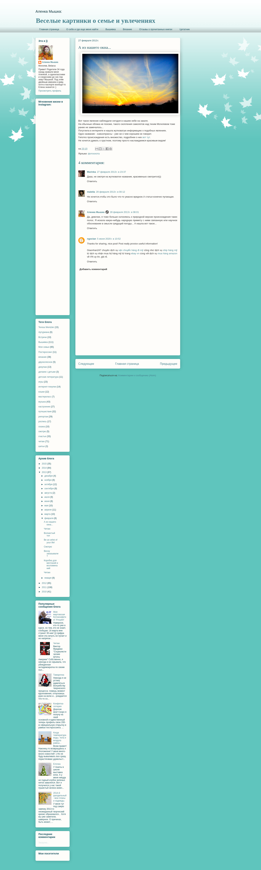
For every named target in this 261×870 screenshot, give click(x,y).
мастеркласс (44, 396)
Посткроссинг (45, 352)
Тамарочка (58, 675)
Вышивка (110, 29)
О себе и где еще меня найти (82, 29)
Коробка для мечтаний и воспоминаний (51, 564)
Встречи (42, 337)
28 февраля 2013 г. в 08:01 (124, 212)
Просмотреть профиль (49, 91)
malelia (91, 191)
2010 (44, 591)
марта (47, 514)
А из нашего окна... (50, 523)
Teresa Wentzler (46, 327)
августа (48, 493)
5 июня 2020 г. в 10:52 (109, 238)
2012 (44, 583)
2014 (44, 468)
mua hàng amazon (167, 253)
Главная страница (49, 29)
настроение (44, 406)
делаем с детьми (47, 372)
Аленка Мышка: (49, 11)
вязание (42, 357)
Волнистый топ (49, 534)
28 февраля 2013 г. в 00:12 (110, 191)
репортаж (43, 416)
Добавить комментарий (93, 269)
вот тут (146, 137)
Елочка (57, 764)
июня (47, 501)
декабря (48, 476)
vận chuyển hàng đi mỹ (131, 250)
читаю (41, 441)
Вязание (127, 29)
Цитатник (185, 29)
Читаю (47, 529)
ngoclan (91, 238)
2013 (44, 472)
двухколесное (45, 362)
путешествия (44, 411)
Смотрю (48, 546)
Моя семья (43, 347)
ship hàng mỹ (170, 250)
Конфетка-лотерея (58, 704)
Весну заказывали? (51, 554)
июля (47, 497)
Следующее (86, 363)
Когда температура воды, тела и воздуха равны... (59, 737)
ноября (48, 480)
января (48, 578)
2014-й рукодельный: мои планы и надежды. (60, 797)
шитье (41, 446)
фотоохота (94, 153)
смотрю (42, 431)
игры (40, 382)
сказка (41, 426)
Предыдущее (168, 363)
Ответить (92, 181)
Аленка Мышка (95, 212)
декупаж (42, 367)
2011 (44, 587)
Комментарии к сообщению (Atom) (137, 375)
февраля (49, 518)
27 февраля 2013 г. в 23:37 (111, 172)
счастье (42, 436)
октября (48, 484)
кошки (41, 392)
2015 (44, 463)
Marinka (91, 172)
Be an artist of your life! (50, 541)
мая (46, 505)
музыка (42, 401)
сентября (49, 488)
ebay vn (135, 253)
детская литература (48, 377)
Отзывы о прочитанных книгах (155, 29)
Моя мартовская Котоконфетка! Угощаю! (59, 616)
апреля (48, 509)
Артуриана (43, 332)
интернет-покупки (47, 386)
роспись (42, 421)
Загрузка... (43, 842)
